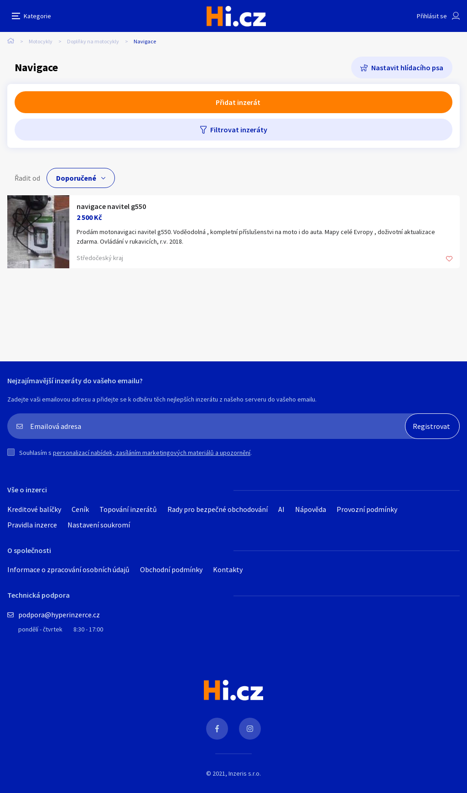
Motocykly (40, 41)
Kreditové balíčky (34, 509)
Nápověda (310, 509)
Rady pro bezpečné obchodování (217, 509)
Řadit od (27, 178)
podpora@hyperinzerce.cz (59, 614)
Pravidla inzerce (32, 524)
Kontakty (228, 569)
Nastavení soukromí (98, 524)
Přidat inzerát (238, 102)
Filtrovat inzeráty (238, 129)
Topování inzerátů (128, 509)
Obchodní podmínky (171, 569)
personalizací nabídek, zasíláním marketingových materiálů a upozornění (151, 453)
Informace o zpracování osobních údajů (68, 569)
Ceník (80, 509)
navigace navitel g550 (111, 206)
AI (281, 509)
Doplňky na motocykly (93, 41)
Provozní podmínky (367, 509)
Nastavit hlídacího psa (407, 67)
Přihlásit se (432, 16)
